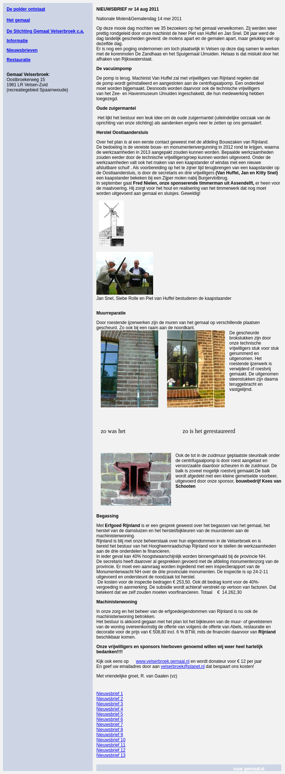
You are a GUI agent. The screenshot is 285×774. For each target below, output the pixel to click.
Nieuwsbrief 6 (109, 719)
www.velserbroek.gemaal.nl (162, 661)
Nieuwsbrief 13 (110, 755)
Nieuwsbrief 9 (109, 734)
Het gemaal (18, 20)
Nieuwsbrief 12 (110, 750)
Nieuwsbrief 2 (109, 698)
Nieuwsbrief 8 (109, 729)
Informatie (17, 40)
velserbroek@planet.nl (183, 666)
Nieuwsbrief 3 (109, 703)
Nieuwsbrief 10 (110, 739)
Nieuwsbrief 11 (110, 745)
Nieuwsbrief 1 (109, 693)
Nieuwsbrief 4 (109, 709)
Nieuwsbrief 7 (109, 724)
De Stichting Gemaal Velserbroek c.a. (45, 31)
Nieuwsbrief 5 (109, 714)
